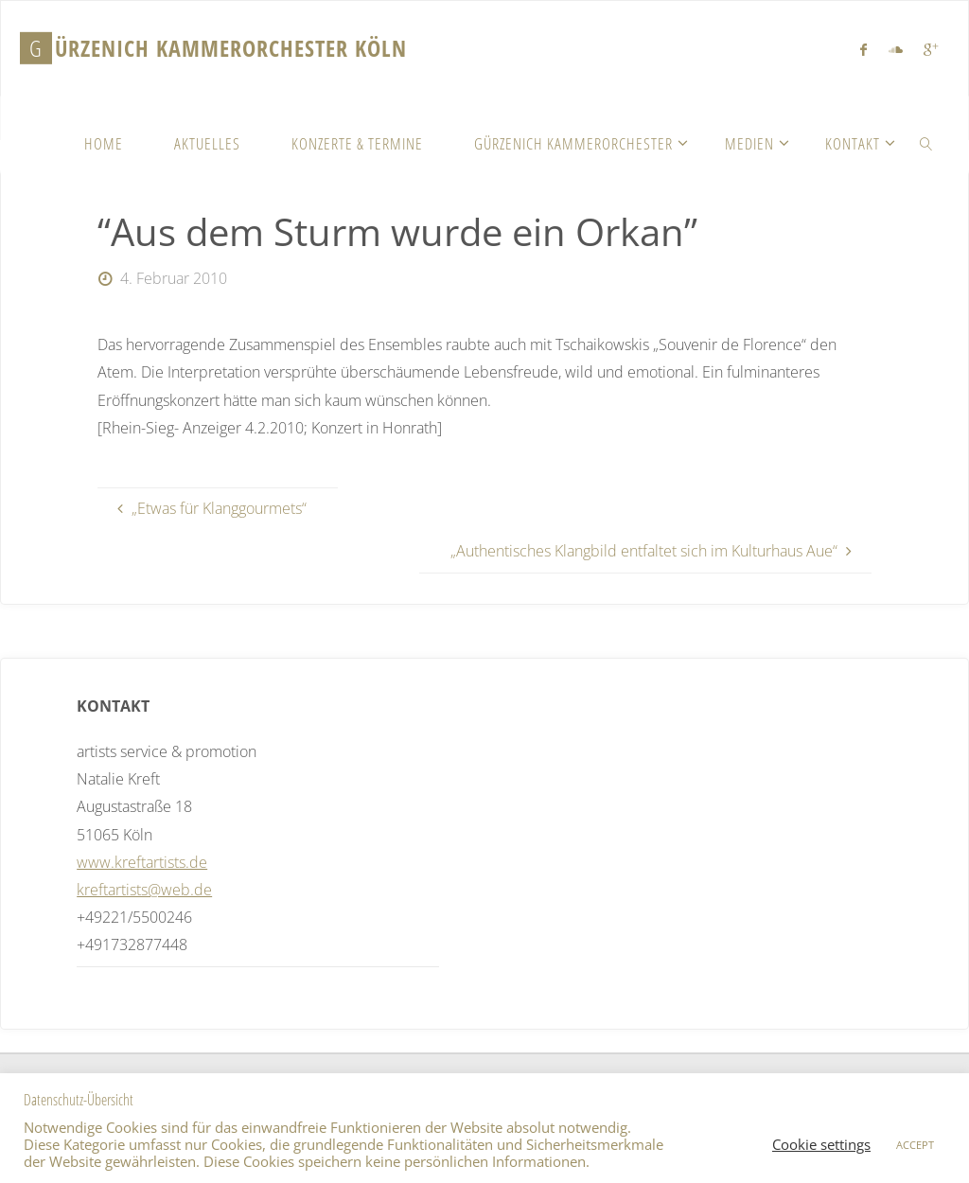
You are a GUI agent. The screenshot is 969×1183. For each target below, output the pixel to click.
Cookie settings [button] (821, 1144)
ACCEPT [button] (915, 1145)
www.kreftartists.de (142, 862)
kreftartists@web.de (144, 889)
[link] (927, 143)
